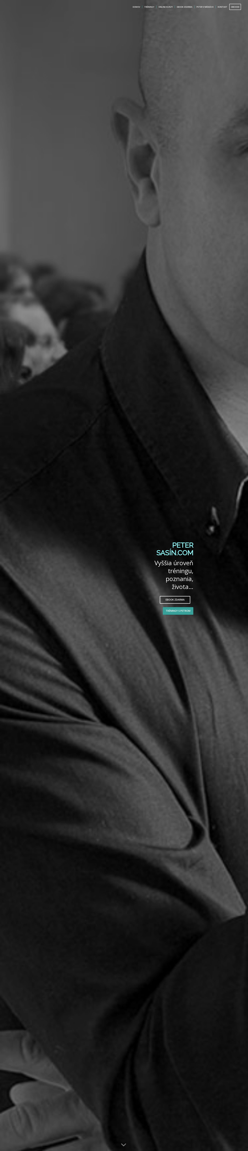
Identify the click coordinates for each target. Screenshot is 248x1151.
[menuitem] (136, 7)
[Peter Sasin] (13, 7)
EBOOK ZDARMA (175, 599)
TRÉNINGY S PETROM (178, 610)
